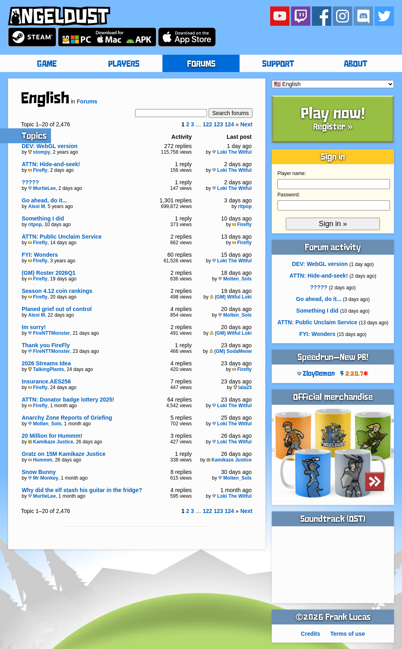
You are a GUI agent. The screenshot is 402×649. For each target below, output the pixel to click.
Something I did (43, 218)
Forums (87, 101)
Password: (288, 195)
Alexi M (36, 206)
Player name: (291, 173)
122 (207, 124)
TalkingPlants (46, 369)
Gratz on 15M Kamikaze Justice (64, 454)
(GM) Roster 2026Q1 (49, 273)
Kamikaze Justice (50, 442)
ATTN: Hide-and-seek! (51, 164)
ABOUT (355, 64)
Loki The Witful (232, 152)
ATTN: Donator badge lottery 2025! (68, 399)
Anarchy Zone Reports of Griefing (67, 417)
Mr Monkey (43, 478)
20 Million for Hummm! (52, 436)
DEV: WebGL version (50, 146)
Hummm (40, 460)
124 (229, 124)
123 (218, 124)
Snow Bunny (39, 472)
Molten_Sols (235, 279)
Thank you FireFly (46, 345)
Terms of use (347, 633)
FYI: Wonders (40, 254)
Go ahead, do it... (44, 200)
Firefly (37, 170)
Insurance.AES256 (46, 381)
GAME (47, 64)
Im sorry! (34, 327)
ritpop (245, 206)
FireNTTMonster (49, 333)
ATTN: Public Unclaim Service (62, 236)
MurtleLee (42, 188)
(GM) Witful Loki (231, 297)
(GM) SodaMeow (230, 351)
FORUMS (201, 64)
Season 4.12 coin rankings (57, 291)
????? (30, 182)
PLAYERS (123, 64)
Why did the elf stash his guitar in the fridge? (82, 490)
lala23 (243, 387)
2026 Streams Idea (46, 363)
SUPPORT (278, 64)
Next (246, 124)
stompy (39, 152)
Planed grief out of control (57, 309)
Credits (310, 633)
